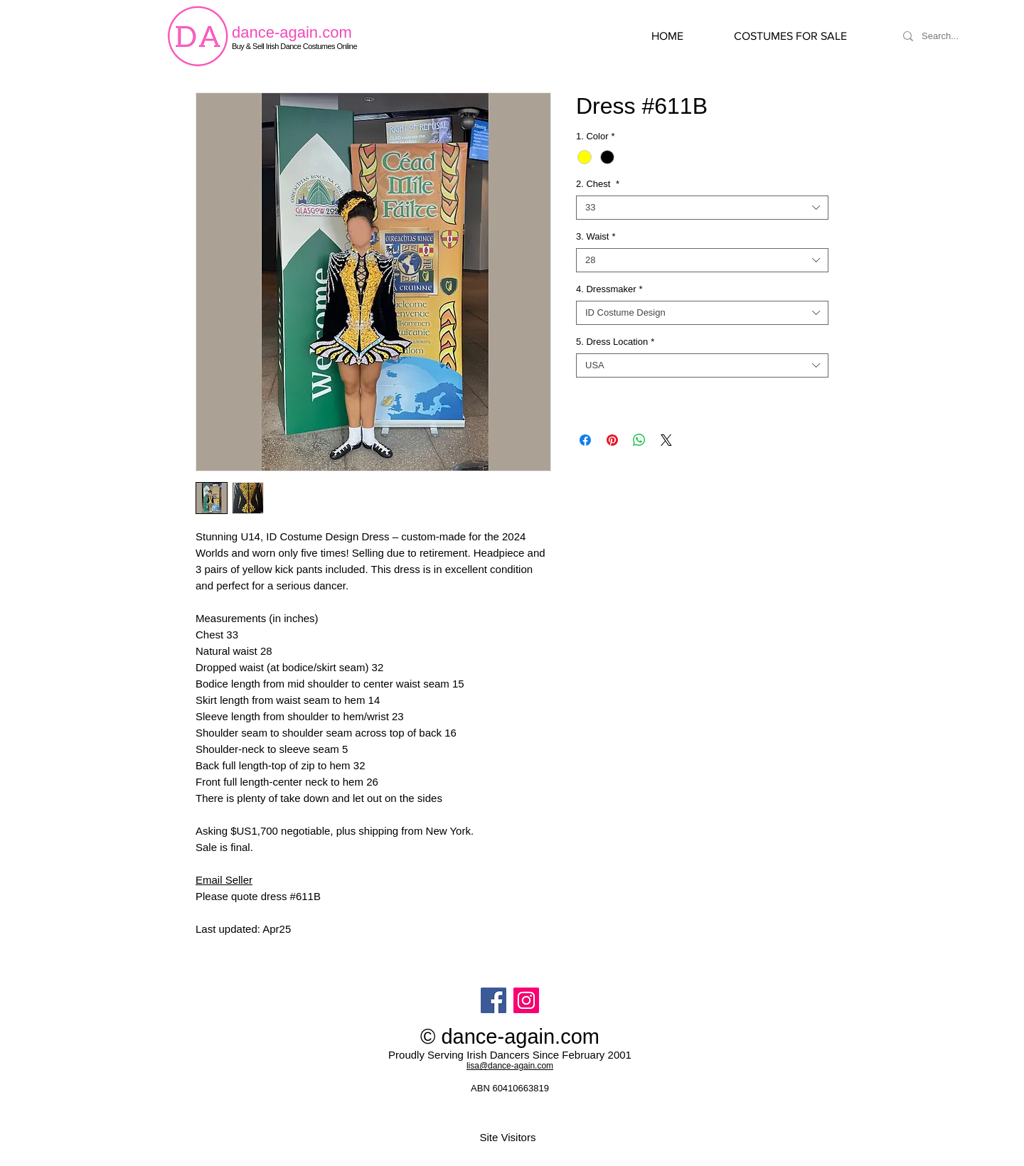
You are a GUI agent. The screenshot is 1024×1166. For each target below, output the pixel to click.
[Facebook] (493, 1000)
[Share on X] (666, 440)
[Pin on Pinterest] (612, 440)
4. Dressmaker (609, 289)
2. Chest (597, 183)
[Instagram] (526, 1000)
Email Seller (224, 880)
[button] (805, 36)
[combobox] (702, 208)
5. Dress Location (615, 341)
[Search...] (957, 36)
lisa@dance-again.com (509, 1066)
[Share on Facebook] (585, 440)
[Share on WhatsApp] (639, 440)
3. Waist (596, 236)
